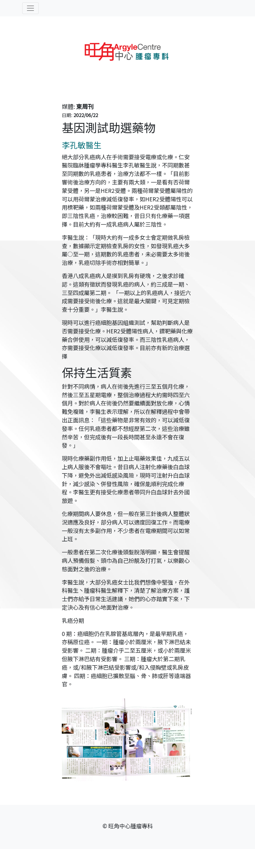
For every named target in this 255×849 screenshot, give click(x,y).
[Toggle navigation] (30, 8)
